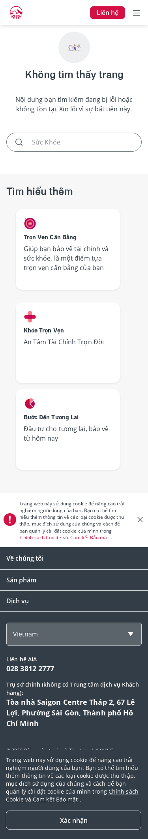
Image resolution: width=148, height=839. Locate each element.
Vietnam (25, 634)
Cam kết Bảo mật (90, 537)
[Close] (73, 820)
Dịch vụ (17, 601)
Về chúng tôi (24, 558)
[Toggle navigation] (136, 12)
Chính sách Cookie (41, 537)
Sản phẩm (21, 580)
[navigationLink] (16, 13)
